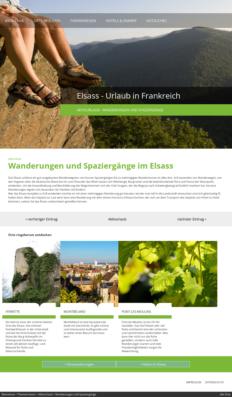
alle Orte (225, 394)
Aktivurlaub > (46, 394)
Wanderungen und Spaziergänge (75, 394)
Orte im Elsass (47, 20)
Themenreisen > (27, 394)
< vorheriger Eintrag (41, 219)
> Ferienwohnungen (79, 364)
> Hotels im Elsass (153, 364)
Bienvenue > (9, 394)
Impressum (193, 382)
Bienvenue (14, 20)
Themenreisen (83, 20)
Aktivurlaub (117, 219)
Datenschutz (214, 382)
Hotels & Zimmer (121, 20)
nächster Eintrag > (192, 219)
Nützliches (156, 20)
